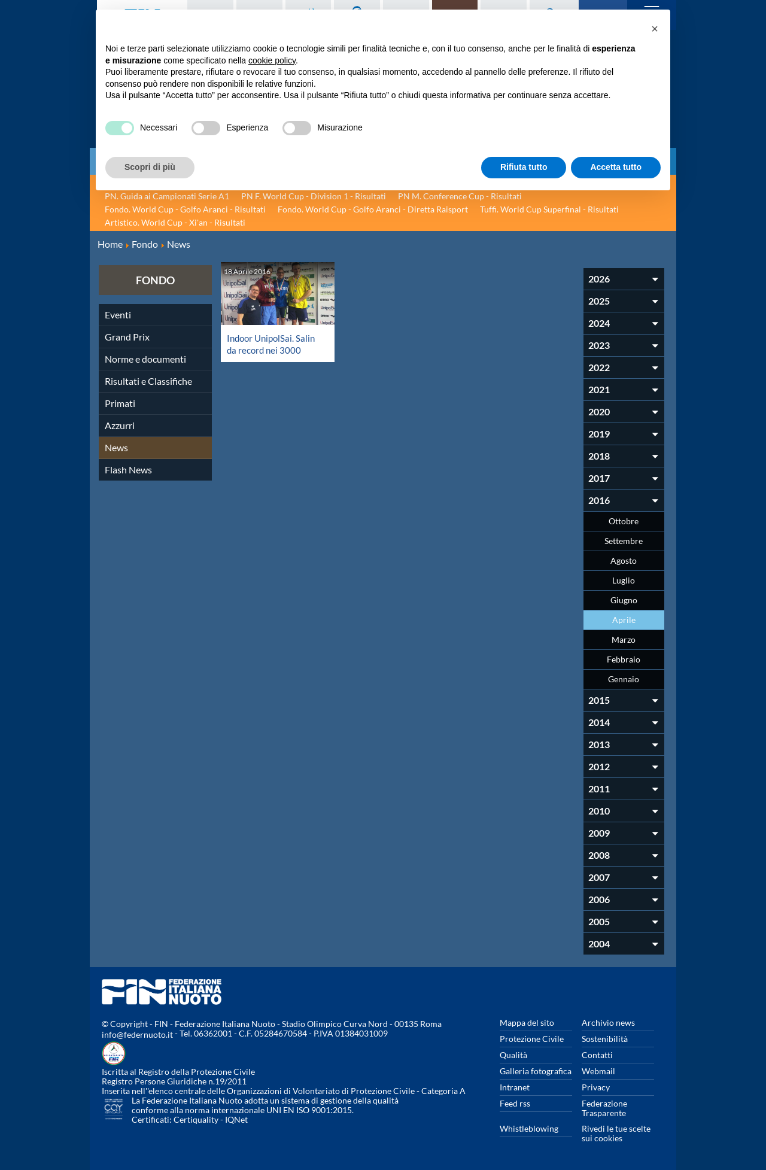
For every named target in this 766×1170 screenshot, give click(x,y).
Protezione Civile (532, 1039)
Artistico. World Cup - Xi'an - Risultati (175, 222)
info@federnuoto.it (137, 1034)
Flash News (128, 469)
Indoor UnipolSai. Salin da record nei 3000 (273, 343)
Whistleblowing (529, 1128)
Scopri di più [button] (149, 167)
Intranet (515, 1087)
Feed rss (515, 1103)
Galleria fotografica (536, 1071)
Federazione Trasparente (604, 1108)
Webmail (598, 1071)
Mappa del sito (527, 1022)
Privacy (596, 1087)
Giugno (623, 600)
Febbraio (623, 659)
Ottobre (624, 521)
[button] (654, 28)
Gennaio (623, 679)
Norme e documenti (145, 358)
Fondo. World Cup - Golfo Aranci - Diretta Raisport (373, 209)
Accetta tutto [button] (616, 167)
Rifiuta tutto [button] (524, 167)
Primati (120, 403)
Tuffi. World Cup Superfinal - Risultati (549, 209)
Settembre (623, 541)
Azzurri (120, 425)
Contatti (597, 1055)
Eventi (118, 314)
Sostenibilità (605, 1039)
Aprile (624, 620)
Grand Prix (127, 336)
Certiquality (196, 1119)
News (116, 447)
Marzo (624, 639)
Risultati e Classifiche (148, 381)
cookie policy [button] (272, 60)
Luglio (623, 580)
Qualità (513, 1055)
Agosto (623, 560)
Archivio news (608, 1022)
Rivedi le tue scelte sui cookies (616, 1133)
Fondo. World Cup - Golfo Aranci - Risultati (185, 209)
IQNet (236, 1119)
